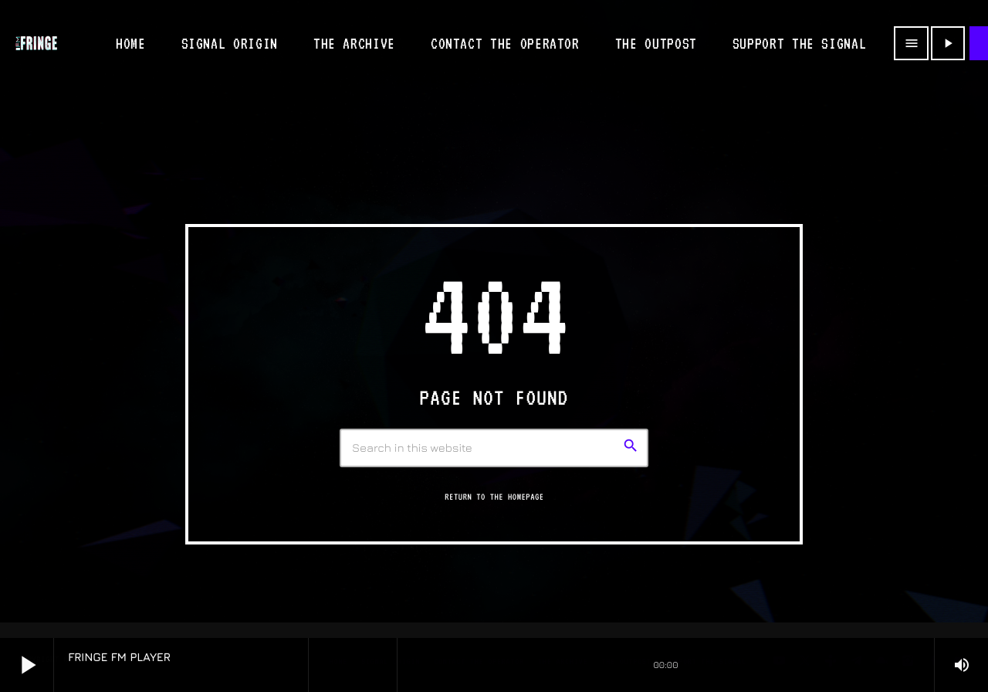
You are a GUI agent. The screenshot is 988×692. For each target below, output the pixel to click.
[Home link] (36, 43)
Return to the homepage (494, 496)
